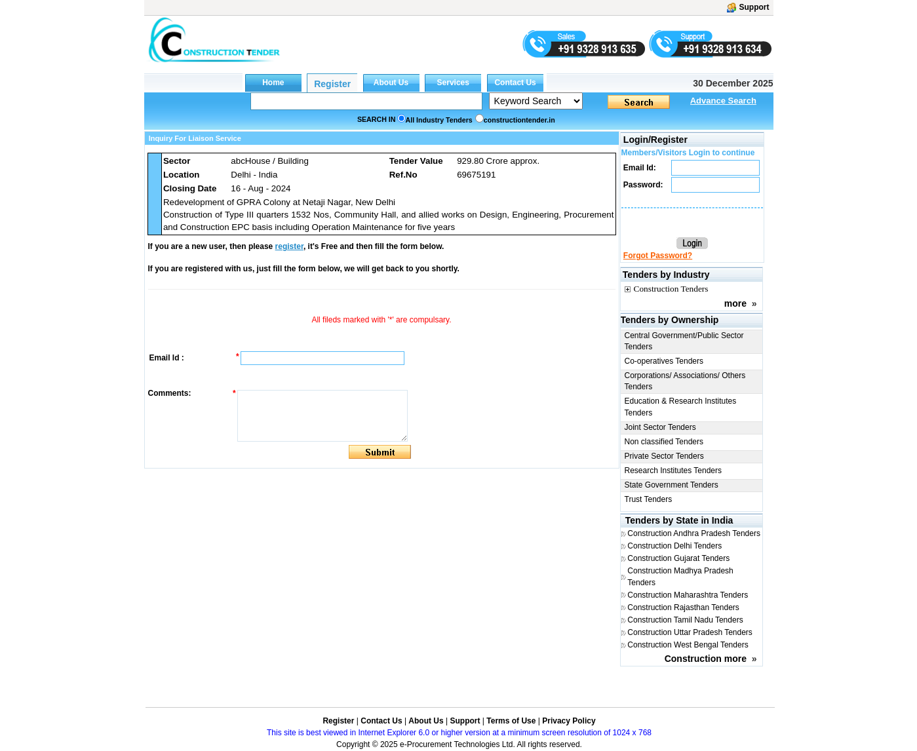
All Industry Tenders (439, 120)
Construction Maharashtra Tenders (687, 595)
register (289, 246)
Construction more (706, 658)
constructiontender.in (519, 120)
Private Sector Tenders (664, 456)
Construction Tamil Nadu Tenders (685, 620)
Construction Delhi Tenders (674, 545)
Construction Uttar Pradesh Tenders (689, 632)
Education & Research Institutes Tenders (681, 406)
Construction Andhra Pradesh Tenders (693, 533)
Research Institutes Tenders (673, 470)
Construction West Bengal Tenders (687, 644)
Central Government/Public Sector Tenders (684, 341)
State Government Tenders (671, 485)
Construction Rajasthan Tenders (683, 607)
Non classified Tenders (664, 441)
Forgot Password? (657, 255)
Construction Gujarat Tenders (678, 558)
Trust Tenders (649, 499)
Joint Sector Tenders (660, 427)
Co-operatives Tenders (664, 361)
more (735, 303)
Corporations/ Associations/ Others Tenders (685, 381)
